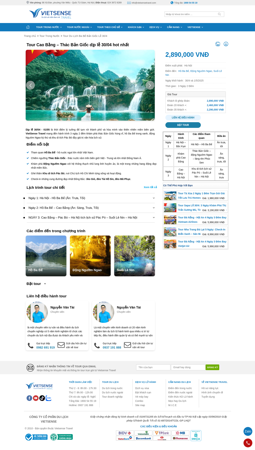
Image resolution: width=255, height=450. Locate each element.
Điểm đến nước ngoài (180, 392)
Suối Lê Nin (125, 270)
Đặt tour (183, 125)
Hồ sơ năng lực (210, 388)
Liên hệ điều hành (183, 117)
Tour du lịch (110, 382)
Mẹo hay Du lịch (177, 401)
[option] (90, 85)
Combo (139, 401)
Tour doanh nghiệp (112, 396)
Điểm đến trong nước (180, 388)
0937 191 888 (112, 347)
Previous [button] (30, 85)
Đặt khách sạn (143, 392)
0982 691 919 (45, 347)
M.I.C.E (172, 405)
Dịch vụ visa (142, 388)
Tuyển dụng (208, 396)
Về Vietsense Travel (215, 382)
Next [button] (150, 85)
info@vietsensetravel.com (144, 3)
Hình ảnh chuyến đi (212, 392)
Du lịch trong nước (112, 388)
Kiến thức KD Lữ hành (180, 396)
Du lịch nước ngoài (112, 392)
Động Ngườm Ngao (87, 270)
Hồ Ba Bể (35, 270)
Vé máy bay (141, 396)
